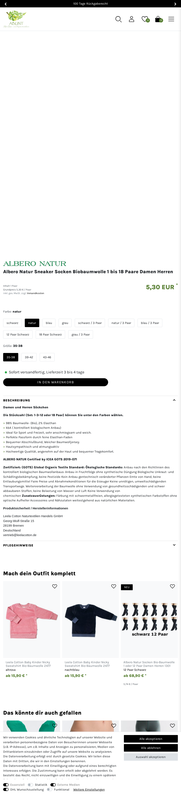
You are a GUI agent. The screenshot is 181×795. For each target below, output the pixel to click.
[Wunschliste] (144, 18)
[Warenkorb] (158, 18)
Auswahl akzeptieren (151, 757)
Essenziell (17, 785)
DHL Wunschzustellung (27, 789)
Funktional (61, 789)
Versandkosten (35, 124)
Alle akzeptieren (150, 739)
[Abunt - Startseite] (16, 19)
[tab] (90, 299)
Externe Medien (68, 785)
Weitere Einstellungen (89, 789)
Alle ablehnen (151, 748)
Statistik (41, 785)
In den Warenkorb (55, 213)
